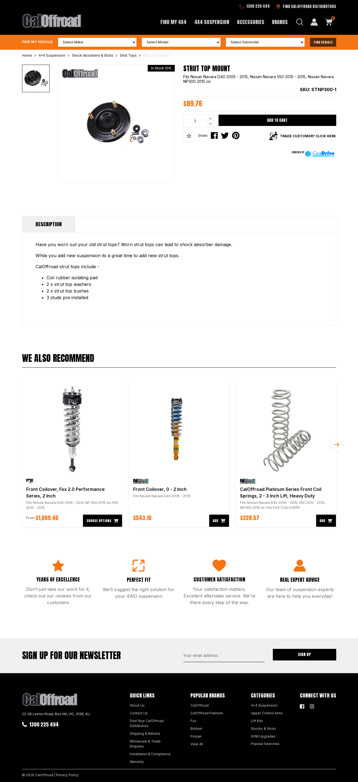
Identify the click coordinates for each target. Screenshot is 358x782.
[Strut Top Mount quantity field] (198, 121)
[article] (72, 453)
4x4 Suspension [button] (211, 22)
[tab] (48, 224)
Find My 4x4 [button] (173, 22)
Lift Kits (257, 721)
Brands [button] (280, 22)
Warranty (137, 762)
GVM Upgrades (263, 736)
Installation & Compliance (150, 754)
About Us (137, 705)
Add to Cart (277, 120)
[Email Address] (224, 655)
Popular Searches (265, 744)
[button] (189, 136)
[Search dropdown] (300, 22)
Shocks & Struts (263, 728)
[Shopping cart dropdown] (328, 22)
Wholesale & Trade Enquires (145, 743)
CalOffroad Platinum (206, 713)
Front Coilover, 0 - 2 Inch (160, 489)
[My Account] (314, 22)
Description (49, 224)
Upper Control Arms (267, 713)
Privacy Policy (67, 775)
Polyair (195, 736)
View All (196, 744)
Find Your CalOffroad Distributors (147, 723)
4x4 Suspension (264, 705)
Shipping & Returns (145, 733)
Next (336, 445)
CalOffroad (199, 705)
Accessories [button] (250, 22)
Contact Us (139, 713)
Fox (193, 721)
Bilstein (196, 728)
